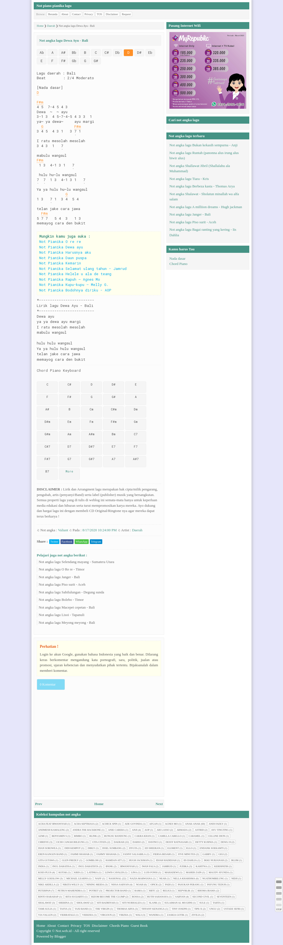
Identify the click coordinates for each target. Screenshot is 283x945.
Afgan (153, 823)
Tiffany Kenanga (153, 908)
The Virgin (102, 908)
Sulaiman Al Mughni (178, 902)
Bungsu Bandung (115, 836)
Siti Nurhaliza (132, 902)
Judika (183, 866)
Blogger (60, 936)
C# (106, 52)
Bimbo (78, 836)
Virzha (123, 915)
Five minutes (186, 854)
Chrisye (43, 842)
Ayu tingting (220, 830)
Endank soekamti (212, 848)
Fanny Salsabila (134, 854)
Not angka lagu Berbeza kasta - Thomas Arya (202, 186)
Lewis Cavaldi (114, 872)
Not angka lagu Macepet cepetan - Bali (67, 607)
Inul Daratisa (62, 866)
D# (139, 52)
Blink (93, 836)
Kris (77, 872)
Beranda (52, 14)
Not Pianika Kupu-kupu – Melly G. (74, 284)
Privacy (89, 14)
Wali (138, 915)
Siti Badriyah (106, 902)
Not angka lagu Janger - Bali (59, 577)
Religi (167, 890)
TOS (99, 14)
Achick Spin (109, 823)
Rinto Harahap (48, 896)
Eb (150, 52)
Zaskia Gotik (175, 915)
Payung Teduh (216, 884)
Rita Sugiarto (74, 896)
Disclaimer (112, 14)
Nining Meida (95, 884)
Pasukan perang (189, 884)
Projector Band (116, 890)
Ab (42, 52)
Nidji (234, 878)
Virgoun (106, 915)
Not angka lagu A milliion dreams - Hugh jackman (205, 207)
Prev (38, 804)
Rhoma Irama (207, 890)
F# (63, 60)
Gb (74, 60)
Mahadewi (172, 872)
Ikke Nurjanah (214, 860)
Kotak (63, 872)
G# (96, 60)
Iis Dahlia (190, 860)
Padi (168, 884)
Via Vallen (45, 915)
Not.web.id (64, 931)
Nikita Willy (71, 884)
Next (159, 804)
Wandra (154, 915)
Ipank (109, 866)
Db (117, 52)
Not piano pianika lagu (54, 6)
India (41, 866)
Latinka (92, 872)
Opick (154, 884)
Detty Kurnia (204, 842)
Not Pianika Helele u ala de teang (75, 273)
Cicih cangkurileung (70, 842)
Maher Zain (193, 872)
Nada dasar (177, 258)
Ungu (212, 908)
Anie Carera (116, 830)
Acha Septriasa (84, 823)
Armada (182, 830)
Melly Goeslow (48, 878)
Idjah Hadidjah (166, 860)
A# (63, 52)
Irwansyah (127, 866)
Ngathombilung (213, 878)
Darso (137, 842)
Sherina (64, 902)
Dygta (133, 848)
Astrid (199, 830)
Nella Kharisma (184, 878)
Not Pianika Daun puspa (63, 257)
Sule (202, 902)
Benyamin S (59, 836)
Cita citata (99, 842)
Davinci (153, 842)
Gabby (207, 854)
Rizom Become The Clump (108, 896)
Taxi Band (81, 908)
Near (162, 878)
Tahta (217, 902)
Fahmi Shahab (80, 854)
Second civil (200, 896)
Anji (134, 830)
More (69, 471)
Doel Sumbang (112, 848)
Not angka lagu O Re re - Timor (62, 569)
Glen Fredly (70, 860)
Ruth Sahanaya (157, 896)
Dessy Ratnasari (177, 842)
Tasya (63, 908)
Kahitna (201, 866)
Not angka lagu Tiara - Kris (189, 179)
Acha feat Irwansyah (52, 823)
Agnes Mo (171, 823)
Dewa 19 (226, 842)
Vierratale (67, 915)
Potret (93, 890)
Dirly (91, 848)
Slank (153, 902)
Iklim (234, 860)
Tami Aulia (45, 908)
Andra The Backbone (86, 830)
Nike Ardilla (47, 884)
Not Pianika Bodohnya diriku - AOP (75, 290)
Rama (138, 890)
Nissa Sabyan (120, 884)
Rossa (136, 896)
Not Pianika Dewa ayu (61, 247)
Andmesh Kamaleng (51, 830)
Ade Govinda (133, 823)
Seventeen (224, 896)
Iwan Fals (148, 866)
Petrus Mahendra (70, 890)
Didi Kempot (72, 848)
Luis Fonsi (150, 872)
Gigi (221, 854)
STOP (278, 909)
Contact (76, 14)
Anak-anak (192, 823)
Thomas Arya (125, 908)
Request (126, 14)
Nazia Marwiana (141, 878)
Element (173, 848)
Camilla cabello (169, 836)
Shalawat (44, 902)
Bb (74, 52)
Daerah (137, 530)
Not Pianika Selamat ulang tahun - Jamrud (83, 268)
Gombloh (92, 860)
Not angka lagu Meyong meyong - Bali (67, 622)
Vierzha (87, 915)
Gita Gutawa (46, 860)
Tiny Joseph (179, 908)
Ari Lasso (163, 830)
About (64, 14)
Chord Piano (178, 264)
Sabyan (180, 896)
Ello (189, 848)
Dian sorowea (47, 848)
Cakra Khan (143, 836)
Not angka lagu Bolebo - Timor (61, 600)
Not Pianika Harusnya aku (65, 252)
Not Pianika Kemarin (60, 263)
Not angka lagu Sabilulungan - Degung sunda (71, 592)
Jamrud (167, 866)
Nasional (115, 878)
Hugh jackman (139, 860)
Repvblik (184, 890)
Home (98, 804)
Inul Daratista (88, 866)
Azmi (41, 836)
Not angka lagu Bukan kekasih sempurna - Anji (203, 145)
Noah (139, 884)
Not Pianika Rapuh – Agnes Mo (69, 279)
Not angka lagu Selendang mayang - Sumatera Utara (76, 562)
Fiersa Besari (162, 854)
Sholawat (83, 902)
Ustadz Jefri (232, 908)
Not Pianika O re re (60, 241)
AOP (147, 830)
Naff (98, 878)
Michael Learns (77, 878)
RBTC (152, 890)
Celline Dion (216, 836)
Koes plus (44, 872)
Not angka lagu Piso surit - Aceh (62, 584)
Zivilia (196, 915)
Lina (134, 872)
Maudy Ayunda (219, 872)
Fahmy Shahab (106, 854)
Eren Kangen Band (51, 854)
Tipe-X (198, 908)
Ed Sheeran (152, 848)
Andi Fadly (216, 823)
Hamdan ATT (114, 860)
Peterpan (44, 890)
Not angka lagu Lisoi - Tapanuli (61, 615)
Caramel (195, 836)
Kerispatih (221, 866)
